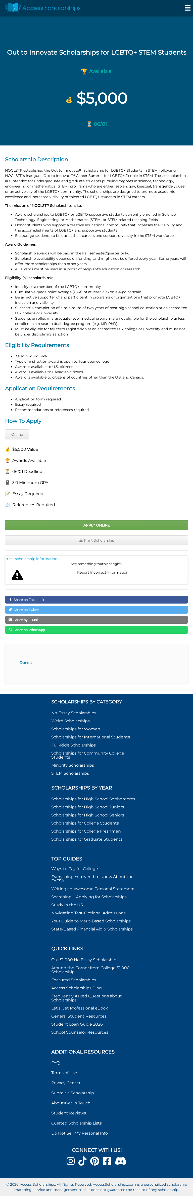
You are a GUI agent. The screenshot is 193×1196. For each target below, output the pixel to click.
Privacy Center (65, 1082)
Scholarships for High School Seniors (87, 815)
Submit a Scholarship (72, 1093)
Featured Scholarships (74, 980)
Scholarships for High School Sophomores (93, 799)
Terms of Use (64, 1072)
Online (17, 434)
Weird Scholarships (70, 721)
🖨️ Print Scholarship (96, 540)
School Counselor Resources (79, 1032)
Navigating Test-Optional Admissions (88, 913)
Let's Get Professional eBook (79, 1008)
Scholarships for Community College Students (87, 755)
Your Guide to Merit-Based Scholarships (91, 921)
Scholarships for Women (75, 729)
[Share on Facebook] (96, 600)
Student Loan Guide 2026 (77, 1024)
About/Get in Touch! (71, 1103)
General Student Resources (79, 1016)
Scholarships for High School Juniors (87, 807)
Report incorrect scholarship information (31, 558)
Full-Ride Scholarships (73, 745)
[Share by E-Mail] (96, 620)
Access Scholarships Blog (76, 988)
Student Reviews (68, 1113)
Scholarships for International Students (90, 737)
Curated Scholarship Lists (76, 1123)
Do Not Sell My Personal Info (79, 1133)
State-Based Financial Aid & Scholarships (92, 929)
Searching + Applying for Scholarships (89, 896)
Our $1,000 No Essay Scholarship (83, 959)
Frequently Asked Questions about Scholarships (86, 998)
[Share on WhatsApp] (96, 630)
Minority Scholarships (72, 765)
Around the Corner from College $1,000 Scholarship (90, 969)
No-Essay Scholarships (73, 713)
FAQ (55, 1062)
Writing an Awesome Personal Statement (93, 888)
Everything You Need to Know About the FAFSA (92, 878)
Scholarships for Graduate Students (86, 839)
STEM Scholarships (70, 773)
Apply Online (96, 525)
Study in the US (67, 905)
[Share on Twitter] (96, 610)
